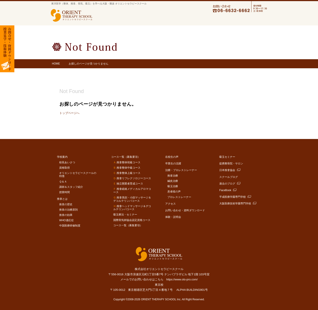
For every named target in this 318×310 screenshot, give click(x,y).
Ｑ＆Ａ (63, 181)
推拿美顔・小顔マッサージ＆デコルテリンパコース (132, 199)
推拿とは (127, 19)
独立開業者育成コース (128, 183)
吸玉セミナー (227, 156)
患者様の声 (174, 191)
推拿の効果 (65, 215)
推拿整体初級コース (126, 162)
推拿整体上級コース (126, 173)
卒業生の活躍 (204, 19)
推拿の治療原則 (68, 209)
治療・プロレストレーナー (233, 19)
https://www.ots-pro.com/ (182, 279)
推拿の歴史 (65, 204)
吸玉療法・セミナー (125, 214)
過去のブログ (227, 183)
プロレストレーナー (179, 197)
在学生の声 (181, 19)
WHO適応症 (66, 220)
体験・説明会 (173, 217)
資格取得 (64, 167)
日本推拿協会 (227, 170)
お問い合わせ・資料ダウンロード (185, 210)
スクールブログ (228, 177)
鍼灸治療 (172, 181)
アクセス (260, 19)
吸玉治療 (172, 186)
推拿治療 (172, 175)
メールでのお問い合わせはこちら (141, 279)
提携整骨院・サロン (231, 163)
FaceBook (225, 190)
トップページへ (69, 113)
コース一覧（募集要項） (153, 19)
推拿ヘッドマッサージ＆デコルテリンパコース (132, 208)
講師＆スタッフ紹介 (71, 186)
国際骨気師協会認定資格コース (131, 220)
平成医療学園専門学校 (232, 196)
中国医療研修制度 (69, 225)
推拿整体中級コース (126, 167)
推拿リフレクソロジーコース (132, 178)
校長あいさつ (67, 162)
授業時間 (64, 192)
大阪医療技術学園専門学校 (235, 203)
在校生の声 (171, 156)
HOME (56, 63)
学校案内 (108, 19)
